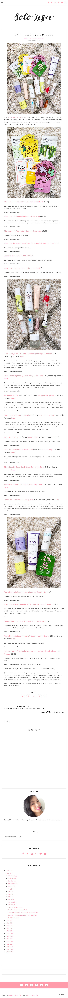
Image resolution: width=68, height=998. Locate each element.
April (10, 897)
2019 (8, 921)
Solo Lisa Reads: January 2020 (17, 910)
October (11, 881)
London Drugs (32, 437)
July (9, 889)
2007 (8, 952)
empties (33, 38)
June (10, 892)
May (9, 895)
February (11, 902)
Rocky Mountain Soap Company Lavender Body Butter (25, 592)
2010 (8, 945)
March (10, 900)
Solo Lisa (10, 995)
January (11, 905)
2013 (8, 937)
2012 (8, 939)
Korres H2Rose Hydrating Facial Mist (18, 415)
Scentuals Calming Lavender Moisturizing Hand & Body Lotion (28, 604)
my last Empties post (15, 117)
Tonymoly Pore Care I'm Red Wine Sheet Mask (22, 268)
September (12, 884)
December (11, 876)
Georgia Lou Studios (32, 995)
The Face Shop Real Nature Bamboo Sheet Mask (23, 231)
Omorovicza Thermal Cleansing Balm (18, 500)
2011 (8, 942)
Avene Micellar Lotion (12, 437)
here (21, 356)
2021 (8, 871)
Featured (40, 38)
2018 (8, 923)
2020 (8, 874)
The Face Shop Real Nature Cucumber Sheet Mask (23, 202)
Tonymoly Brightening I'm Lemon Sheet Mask (22, 216)
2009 (8, 947)
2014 (8, 934)
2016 (8, 929)
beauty (26, 38)
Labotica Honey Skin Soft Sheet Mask (18, 256)
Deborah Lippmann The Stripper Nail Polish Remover (25, 621)
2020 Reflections (13, 918)
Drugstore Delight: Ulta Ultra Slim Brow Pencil (23, 913)
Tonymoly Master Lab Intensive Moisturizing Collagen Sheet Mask (30, 243)
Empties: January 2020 (15, 908)
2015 (8, 931)
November (11, 879)
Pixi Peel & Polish (11, 395)
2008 (8, 950)
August (10, 887)
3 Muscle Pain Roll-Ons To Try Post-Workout (22, 916)
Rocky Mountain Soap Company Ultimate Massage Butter (26, 636)
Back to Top (62, 994)
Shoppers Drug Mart (46, 395)
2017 (8, 926)
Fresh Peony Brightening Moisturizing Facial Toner (23, 376)
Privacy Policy (17, 995)
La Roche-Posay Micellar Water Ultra (18, 449)
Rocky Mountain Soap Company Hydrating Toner (23, 484)
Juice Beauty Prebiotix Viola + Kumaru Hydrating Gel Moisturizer (29, 354)
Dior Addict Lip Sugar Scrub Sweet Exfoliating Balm (24, 467)
